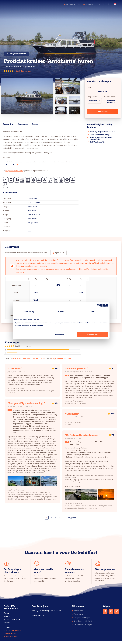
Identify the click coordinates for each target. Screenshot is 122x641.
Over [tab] (93, 312)
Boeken (35, 124)
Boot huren (103, 111)
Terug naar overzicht (16, 54)
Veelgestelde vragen (81, 617)
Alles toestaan (92, 334)
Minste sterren (27, 359)
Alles (52, 359)
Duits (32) (70, 359)
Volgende (72, 517)
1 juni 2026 (102, 91)
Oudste (43, 359)
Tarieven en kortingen (82, 624)
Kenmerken (23, 124)
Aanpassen (60, 334)
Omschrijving (8, 124)
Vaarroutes (77, 614)
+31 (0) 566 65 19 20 (13, 630)
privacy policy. (38, 325)
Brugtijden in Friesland (82, 621)
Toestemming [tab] (28, 312)
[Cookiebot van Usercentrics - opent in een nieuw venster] (98, 305)
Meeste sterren (16, 359)
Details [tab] (61, 312)
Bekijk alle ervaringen (23, 71)
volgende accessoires (14, 170)
